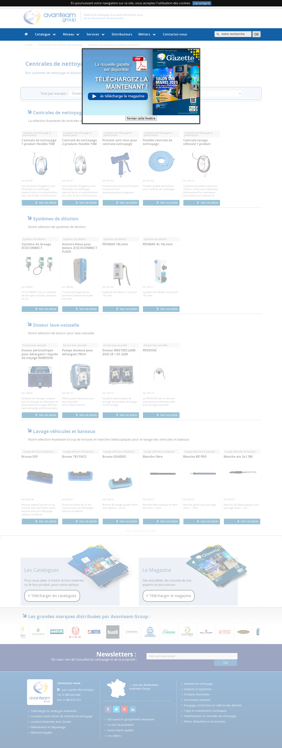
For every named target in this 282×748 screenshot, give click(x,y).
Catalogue (46, 34)
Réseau (72, 34)
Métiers (147, 34)
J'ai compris (202, 3)
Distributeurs (122, 34)
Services (96, 34)
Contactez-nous (175, 34)
